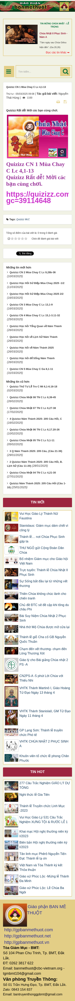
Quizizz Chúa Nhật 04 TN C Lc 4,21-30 (33, 472)
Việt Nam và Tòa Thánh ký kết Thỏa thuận (40, 867)
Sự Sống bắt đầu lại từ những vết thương (43, 583)
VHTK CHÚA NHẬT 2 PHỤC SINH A (43, 744)
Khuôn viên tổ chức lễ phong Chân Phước (44, 758)
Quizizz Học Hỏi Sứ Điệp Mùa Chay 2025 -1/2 (37, 283)
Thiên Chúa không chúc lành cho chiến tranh (42, 596)
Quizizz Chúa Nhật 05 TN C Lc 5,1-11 (32, 440)
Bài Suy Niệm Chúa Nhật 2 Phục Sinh (42, 618)
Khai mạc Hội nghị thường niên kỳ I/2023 (43, 834)
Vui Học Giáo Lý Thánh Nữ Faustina (38, 516)
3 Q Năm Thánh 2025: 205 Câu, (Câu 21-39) (36, 451)
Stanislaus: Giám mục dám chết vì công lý (43, 528)
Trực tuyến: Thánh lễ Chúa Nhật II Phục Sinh (43, 572)
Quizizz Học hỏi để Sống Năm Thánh (32, 358)
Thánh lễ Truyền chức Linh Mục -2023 (42, 808)
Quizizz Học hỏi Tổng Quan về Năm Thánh (36, 326)
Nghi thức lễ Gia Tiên (34, 794)
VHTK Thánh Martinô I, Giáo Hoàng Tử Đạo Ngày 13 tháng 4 (44, 690)
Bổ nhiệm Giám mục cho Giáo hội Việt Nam (43, 561)
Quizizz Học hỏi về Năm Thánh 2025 (32, 347)
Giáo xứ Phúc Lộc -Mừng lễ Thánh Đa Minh (44, 879)
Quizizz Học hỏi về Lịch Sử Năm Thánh (33, 336)
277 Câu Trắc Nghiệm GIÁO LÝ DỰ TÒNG (44, 785)
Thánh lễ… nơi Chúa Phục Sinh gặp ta (42, 539)
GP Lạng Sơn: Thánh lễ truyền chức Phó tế (41, 733)
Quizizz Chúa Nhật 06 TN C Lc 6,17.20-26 (35, 429)
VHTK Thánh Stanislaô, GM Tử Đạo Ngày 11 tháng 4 (45, 713)
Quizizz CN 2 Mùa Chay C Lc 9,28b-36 (33, 272)
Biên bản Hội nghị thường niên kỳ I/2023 (43, 845)
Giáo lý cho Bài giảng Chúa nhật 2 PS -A (43, 662)
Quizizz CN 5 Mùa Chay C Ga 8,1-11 (31, 368)
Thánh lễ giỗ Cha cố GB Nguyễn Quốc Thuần (42, 639)
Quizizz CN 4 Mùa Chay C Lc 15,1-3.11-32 (35, 315)
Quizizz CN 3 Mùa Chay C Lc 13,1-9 (31, 304)
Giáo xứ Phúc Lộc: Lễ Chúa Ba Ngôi (41, 890)
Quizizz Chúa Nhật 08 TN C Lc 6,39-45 (33, 397)
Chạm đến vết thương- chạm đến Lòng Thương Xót (43, 651)
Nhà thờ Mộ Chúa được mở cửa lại (44, 627)
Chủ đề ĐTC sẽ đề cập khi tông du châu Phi (44, 607)
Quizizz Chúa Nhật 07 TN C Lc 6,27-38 (33, 408)
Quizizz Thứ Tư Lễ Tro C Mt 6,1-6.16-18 (33, 386)
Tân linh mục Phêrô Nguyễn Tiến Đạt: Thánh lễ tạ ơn (42, 856)
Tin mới (37, 502)
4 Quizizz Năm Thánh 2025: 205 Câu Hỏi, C (36, 418)
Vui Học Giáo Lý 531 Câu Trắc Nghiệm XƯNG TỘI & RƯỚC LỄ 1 (43, 820)
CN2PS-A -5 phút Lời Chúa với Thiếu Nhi (41, 678)
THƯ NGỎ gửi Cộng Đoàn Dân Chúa (41, 550)
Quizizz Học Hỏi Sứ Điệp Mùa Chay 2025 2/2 (37, 293)
